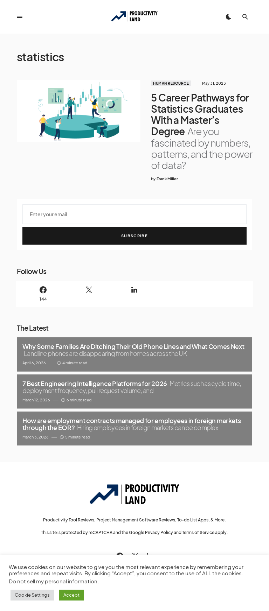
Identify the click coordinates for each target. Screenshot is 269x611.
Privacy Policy (159, 521)
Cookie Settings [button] (32, 595)
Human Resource (166, 83)
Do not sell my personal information (53, 581)
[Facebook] (43, 282)
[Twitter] (88, 282)
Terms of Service (198, 521)
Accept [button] (71, 595)
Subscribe (134, 224)
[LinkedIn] (134, 282)
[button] (20, 17)
